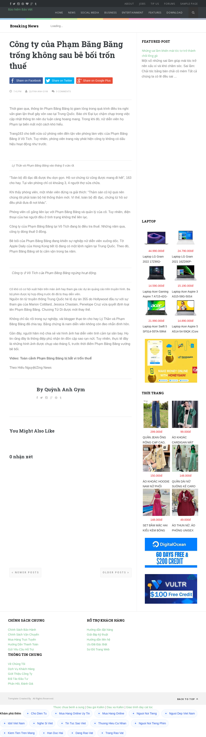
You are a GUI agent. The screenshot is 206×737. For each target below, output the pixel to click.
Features (155, 12)
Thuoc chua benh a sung (68, 707)
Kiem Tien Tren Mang (19, 733)
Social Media (90, 12)
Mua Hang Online (110, 713)
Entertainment (132, 12)
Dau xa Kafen (115, 707)
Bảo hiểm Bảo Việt (20, 9)
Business (110, 12)
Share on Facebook (25, 80)
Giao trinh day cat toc (139, 707)
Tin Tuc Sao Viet (73, 723)
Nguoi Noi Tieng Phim (150, 723)
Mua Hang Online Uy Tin (72, 713)
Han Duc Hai (52, 733)
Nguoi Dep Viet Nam (179, 713)
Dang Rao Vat (81, 733)
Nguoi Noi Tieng (144, 713)
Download (175, 12)
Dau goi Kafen (95, 707)
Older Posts (116, 572)
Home (59, 12)
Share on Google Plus (93, 80)
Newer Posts (25, 572)
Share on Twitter (58, 80)
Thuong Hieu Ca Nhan (109, 723)
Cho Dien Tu (36, 713)
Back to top (187, 699)
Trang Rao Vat (112, 733)
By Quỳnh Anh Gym (61, 389)
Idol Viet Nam (14, 723)
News (71, 12)
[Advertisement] (172, 150)
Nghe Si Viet (42, 723)
